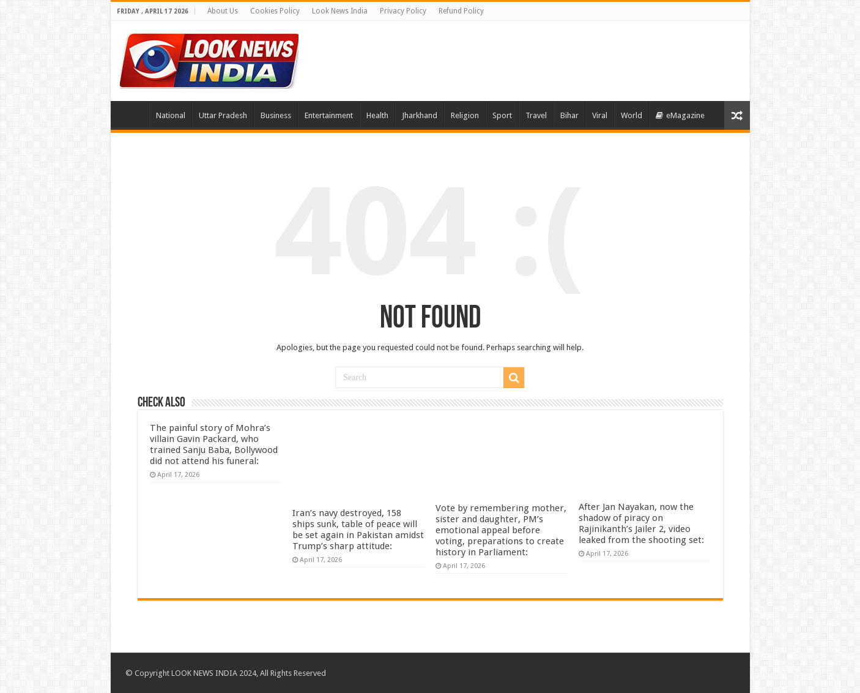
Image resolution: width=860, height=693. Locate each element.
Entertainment (329, 115)
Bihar (569, 115)
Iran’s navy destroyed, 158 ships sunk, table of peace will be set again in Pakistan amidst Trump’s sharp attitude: (358, 530)
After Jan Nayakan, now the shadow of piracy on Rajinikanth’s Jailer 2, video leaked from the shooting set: (641, 523)
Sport (502, 115)
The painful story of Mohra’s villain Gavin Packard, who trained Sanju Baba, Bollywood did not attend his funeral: (214, 444)
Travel (536, 115)
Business (276, 115)
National (170, 115)
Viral (599, 115)
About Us (222, 11)
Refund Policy (461, 11)
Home (133, 114)
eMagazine (680, 115)
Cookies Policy (275, 11)
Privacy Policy (403, 11)
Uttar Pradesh (223, 115)
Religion (465, 115)
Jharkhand (419, 115)
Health (377, 115)
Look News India (340, 11)
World (631, 115)
